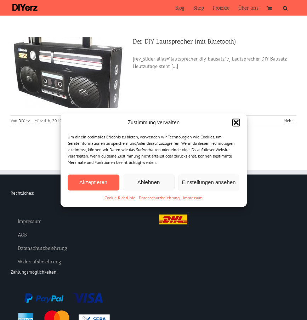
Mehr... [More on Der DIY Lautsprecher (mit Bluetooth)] (290, 120)
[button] (236, 122)
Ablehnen (148, 182)
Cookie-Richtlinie (119, 197)
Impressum (193, 197)
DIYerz (24, 120)
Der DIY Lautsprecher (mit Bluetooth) (184, 41)
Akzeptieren (93, 182)
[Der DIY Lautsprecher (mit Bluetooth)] (67, 72)
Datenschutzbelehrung (159, 197)
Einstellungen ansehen (209, 182)
